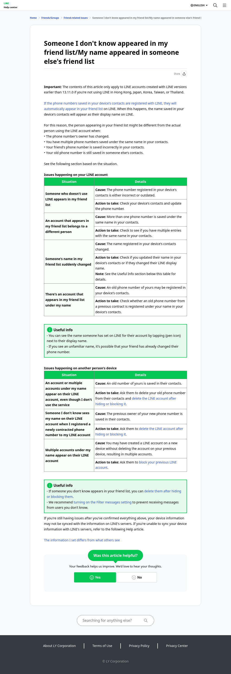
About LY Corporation (59, 645)
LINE (6, 3)
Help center (10, 7)
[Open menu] (224, 5)
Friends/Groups (50, 17)
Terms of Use (102, 645)
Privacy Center (177, 645)
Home (33, 17)
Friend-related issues (76, 17)
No (137, 577)
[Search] (215, 5)
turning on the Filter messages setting (102, 502)
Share (180, 74)
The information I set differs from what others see (82, 540)
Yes (95, 577)
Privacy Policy (139, 645)
